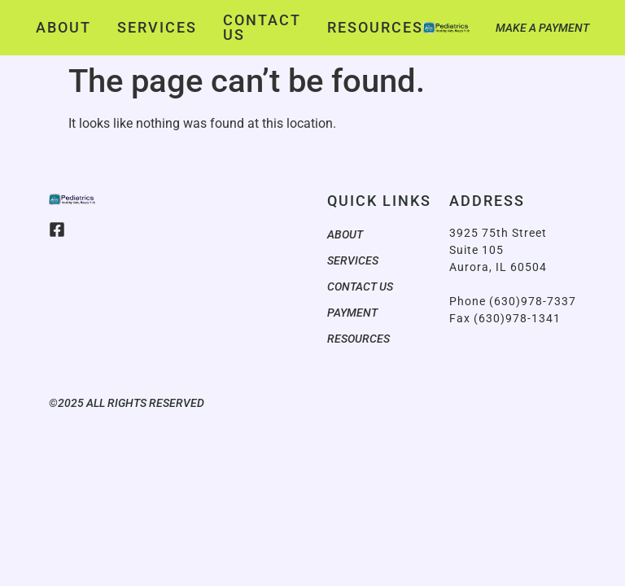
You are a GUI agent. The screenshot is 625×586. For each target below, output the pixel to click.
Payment (352, 312)
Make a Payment (542, 27)
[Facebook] (57, 229)
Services (157, 27)
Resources (375, 27)
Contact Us (262, 27)
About (63, 27)
